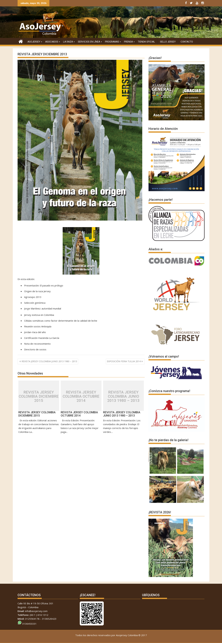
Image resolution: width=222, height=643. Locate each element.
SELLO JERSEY (168, 41)
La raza (68, 41)
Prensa (128, 41)
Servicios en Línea (89, 41)
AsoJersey (33, 41)
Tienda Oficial (146, 41)
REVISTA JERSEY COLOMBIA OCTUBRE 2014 (81, 396)
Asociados (51, 41)
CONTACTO (187, 41)
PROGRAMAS (112, 41)
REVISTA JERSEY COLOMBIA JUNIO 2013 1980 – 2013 (49, 361)
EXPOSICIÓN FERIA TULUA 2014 (124, 361)
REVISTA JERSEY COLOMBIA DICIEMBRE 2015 (39, 396)
